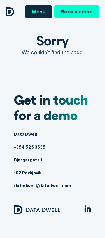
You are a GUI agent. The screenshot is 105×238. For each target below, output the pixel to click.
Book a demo (77, 12)
